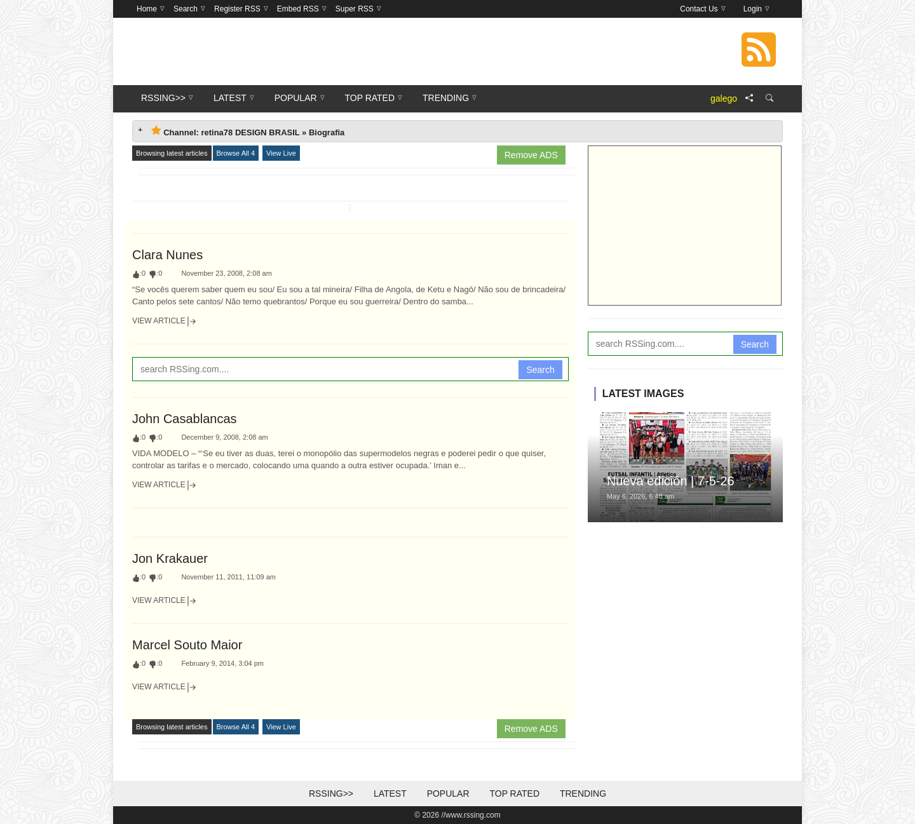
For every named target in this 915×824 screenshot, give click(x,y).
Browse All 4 (236, 153)
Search (540, 370)
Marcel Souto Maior (187, 645)
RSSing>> (331, 793)
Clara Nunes (167, 255)
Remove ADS (531, 155)
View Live (281, 153)
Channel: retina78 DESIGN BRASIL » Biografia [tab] (247, 131)
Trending (583, 793)
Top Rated (514, 793)
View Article (164, 321)
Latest (390, 793)
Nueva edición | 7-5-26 (671, 481)
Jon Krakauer (170, 558)
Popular (448, 793)
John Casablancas (184, 419)
